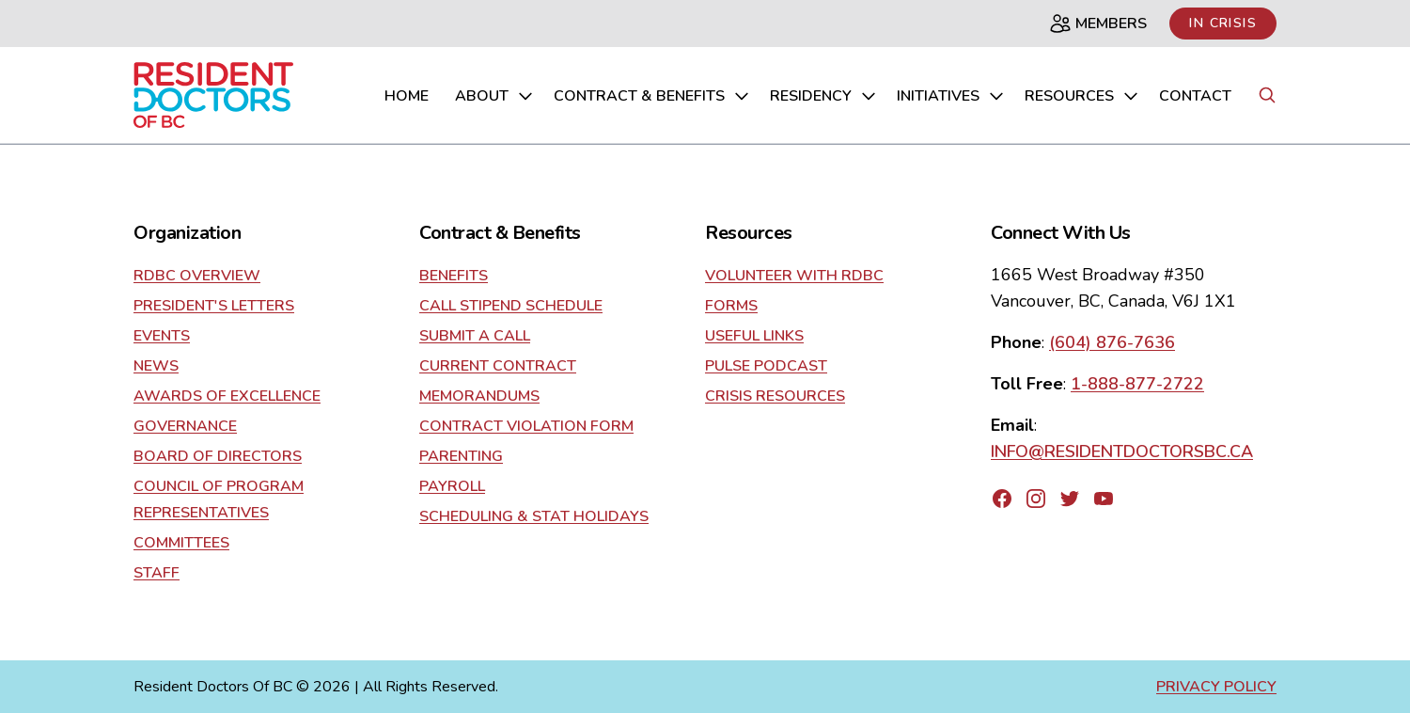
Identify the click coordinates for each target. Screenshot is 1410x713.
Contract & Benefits (652, 96)
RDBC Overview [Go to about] (196, 275)
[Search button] (1267, 95)
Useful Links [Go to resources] (754, 335)
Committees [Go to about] (181, 542)
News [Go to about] (156, 366)
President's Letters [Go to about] (213, 305)
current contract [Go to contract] (497, 366)
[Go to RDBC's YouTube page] (1103, 498)
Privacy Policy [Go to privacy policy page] (1216, 686)
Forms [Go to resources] (731, 305)
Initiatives (951, 96)
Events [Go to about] (161, 335)
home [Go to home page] (406, 96)
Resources (1082, 96)
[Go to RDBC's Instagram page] (1036, 498)
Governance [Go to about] (185, 426)
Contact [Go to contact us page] (1195, 96)
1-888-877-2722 (1137, 383)
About (495, 96)
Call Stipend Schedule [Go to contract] (511, 305)
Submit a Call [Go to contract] (474, 335)
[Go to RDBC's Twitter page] (1069, 498)
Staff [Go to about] (156, 572)
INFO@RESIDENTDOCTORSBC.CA (1122, 451)
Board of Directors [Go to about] (217, 456)
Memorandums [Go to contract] (479, 396)
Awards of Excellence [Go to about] (227, 396)
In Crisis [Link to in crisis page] (1223, 23)
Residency (824, 96)
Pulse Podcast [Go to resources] (766, 366)
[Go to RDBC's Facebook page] (1002, 498)
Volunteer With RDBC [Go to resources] (794, 275)
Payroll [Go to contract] (452, 486)
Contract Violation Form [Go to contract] (526, 426)
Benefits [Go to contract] (453, 275)
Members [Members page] (1098, 23)
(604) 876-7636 (1112, 342)
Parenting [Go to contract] (461, 456)
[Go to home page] (213, 95)
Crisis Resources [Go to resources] (775, 396)
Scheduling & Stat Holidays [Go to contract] (534, 516)
